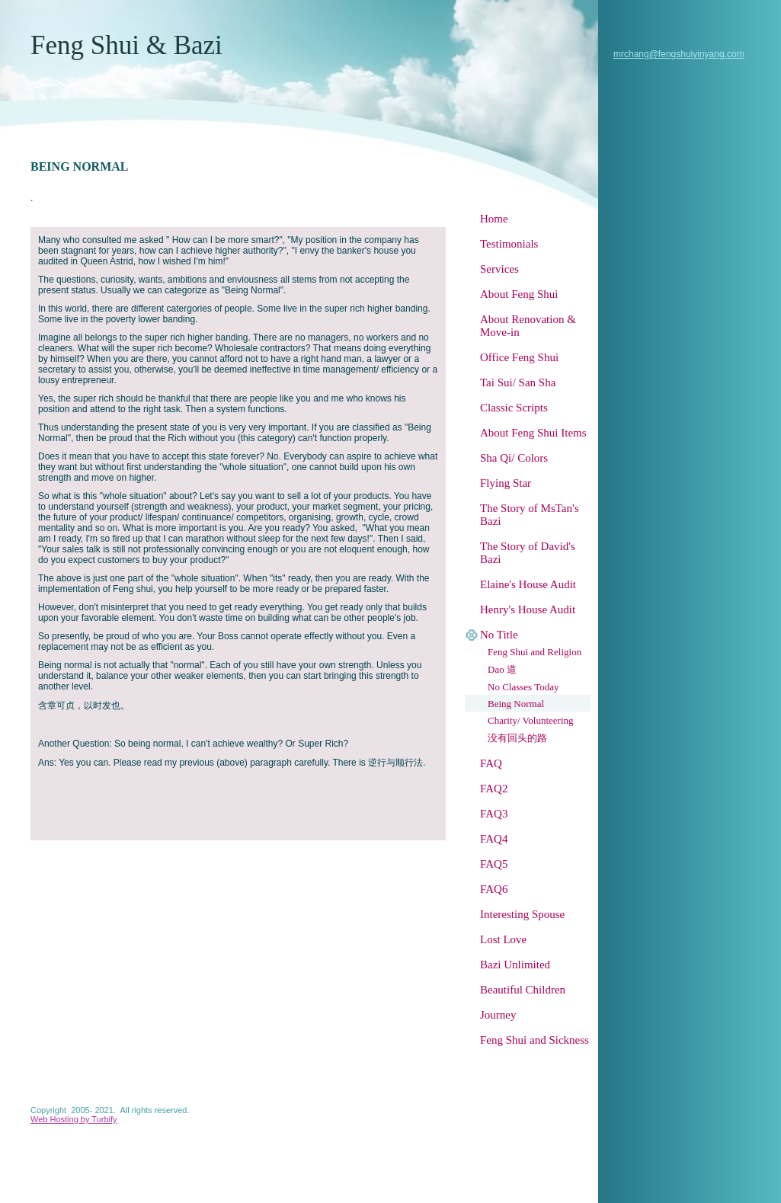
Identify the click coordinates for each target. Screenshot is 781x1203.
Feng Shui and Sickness (534, 1040)
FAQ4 (493, 839)
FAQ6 (493, 889)
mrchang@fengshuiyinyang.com (678, 54)
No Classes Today (523, 687)
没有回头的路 (517, 738)
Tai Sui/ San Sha (517, 382)
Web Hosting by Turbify (73, 1119)
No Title (499, 635)
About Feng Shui (519, 294)
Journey (498, 1015)
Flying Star (505, 483)
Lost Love (503, 939)
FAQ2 (493, 788)
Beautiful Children (522, 990)
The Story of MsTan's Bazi (529, 514)
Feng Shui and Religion (534, 651)
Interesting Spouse (522, 914)
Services (499, 269)
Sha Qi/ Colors (514, 458)
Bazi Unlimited (515, 964)
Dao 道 (502, 669)
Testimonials (509, 244)
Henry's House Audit (527, 609)
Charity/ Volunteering (531, 720)
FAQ (491, 763)
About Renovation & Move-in (528, 325)
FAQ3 (493, 814)
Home (494, 219)
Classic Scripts (514, 408)
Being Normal (516, 703)
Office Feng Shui (519, 357)
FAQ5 (493, 864)
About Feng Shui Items (533, 433)
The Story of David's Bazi (527, 552)
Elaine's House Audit (528, 584)
